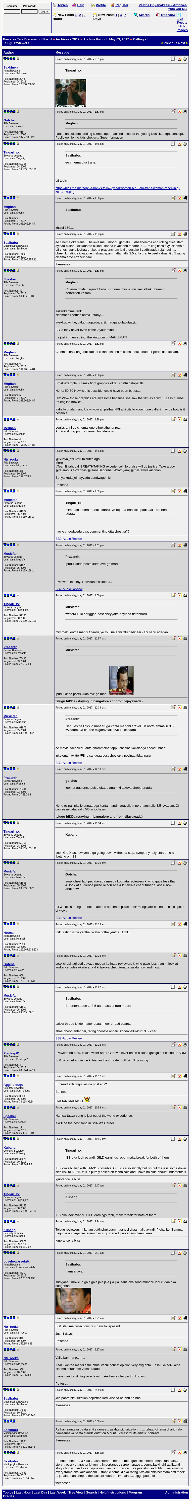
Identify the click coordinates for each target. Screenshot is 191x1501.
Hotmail (9, 933)
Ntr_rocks (11, 459)
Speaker (9, 279)
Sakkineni (11, 67)
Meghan (9, 207)
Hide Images (182, 28)
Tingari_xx (11, 152)
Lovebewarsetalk (16, 1261)
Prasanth (10, 647)
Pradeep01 (11, 1053)
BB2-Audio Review (68, 539)
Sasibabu (10, 242)
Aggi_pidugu (13, 1085)
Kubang (9, 1147)
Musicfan (10, 500)
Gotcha (9, 120)
